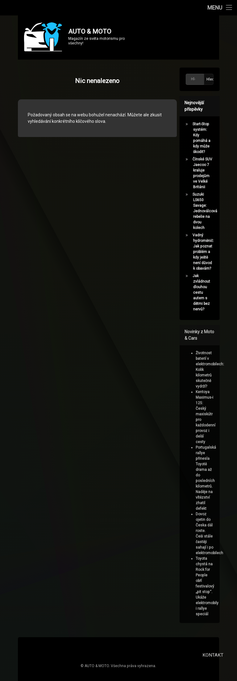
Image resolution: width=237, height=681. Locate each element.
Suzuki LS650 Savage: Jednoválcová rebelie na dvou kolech (206, 211)
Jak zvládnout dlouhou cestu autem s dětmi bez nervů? (202, 292)
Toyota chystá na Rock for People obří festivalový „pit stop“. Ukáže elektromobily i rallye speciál (208, 586)
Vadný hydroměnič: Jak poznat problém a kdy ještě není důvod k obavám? (204, 252)
